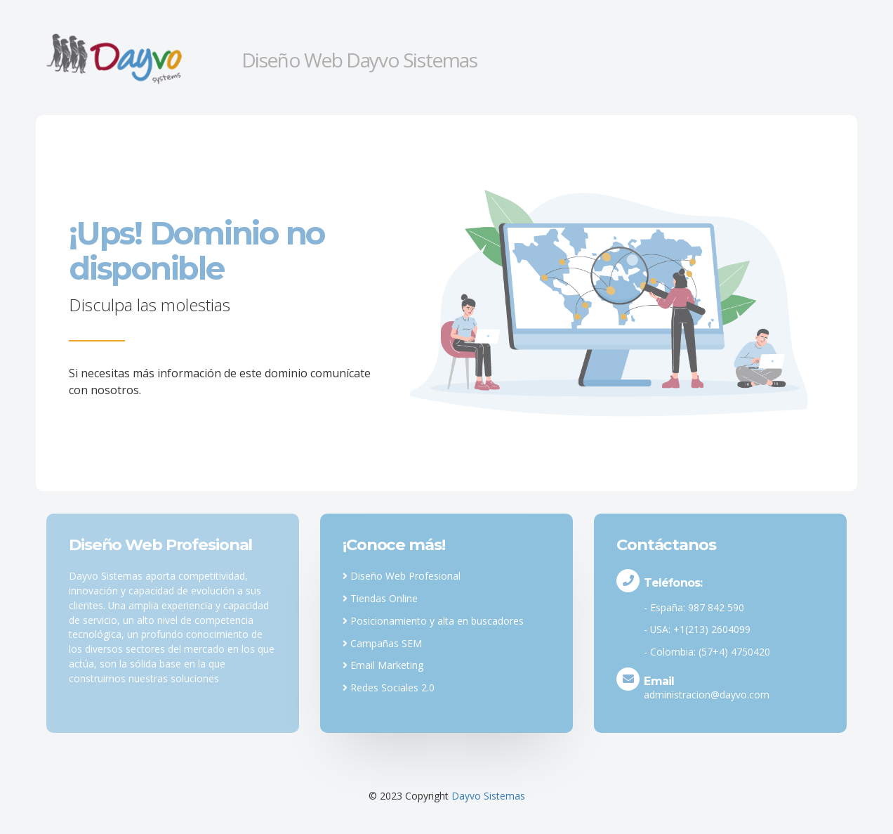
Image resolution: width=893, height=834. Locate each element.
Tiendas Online (380, 598)
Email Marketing (383, 665)
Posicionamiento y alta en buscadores (433, 620)
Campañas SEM (382, 643)
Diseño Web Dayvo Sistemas (359, 59)
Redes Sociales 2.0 (389, 687)
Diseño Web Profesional (402, 575)
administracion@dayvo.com (706, 694)
